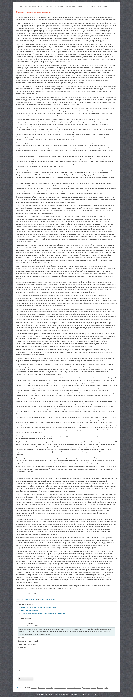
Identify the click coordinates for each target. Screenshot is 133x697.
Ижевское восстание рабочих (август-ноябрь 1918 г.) (40, 607)
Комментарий (23, 647)
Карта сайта (49, 688)
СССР (87, 6)
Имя (19, 670)
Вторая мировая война (47, 599)
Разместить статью (59, 688)
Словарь (80, 6)
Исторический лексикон (74, 688)
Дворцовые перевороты (89, 688)
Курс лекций (70, 6)
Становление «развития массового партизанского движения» (43, 613)
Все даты (19, 6)
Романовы (100, 688)
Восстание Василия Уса (29, 610)
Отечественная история (47, 6)
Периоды (61, 6)
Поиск (105, 6)
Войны (106, 688)
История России (30, 6)
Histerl (18, 599)
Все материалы (96, 6)
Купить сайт (41, 688)
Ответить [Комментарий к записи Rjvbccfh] (21, 637)
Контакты (34, 688)
